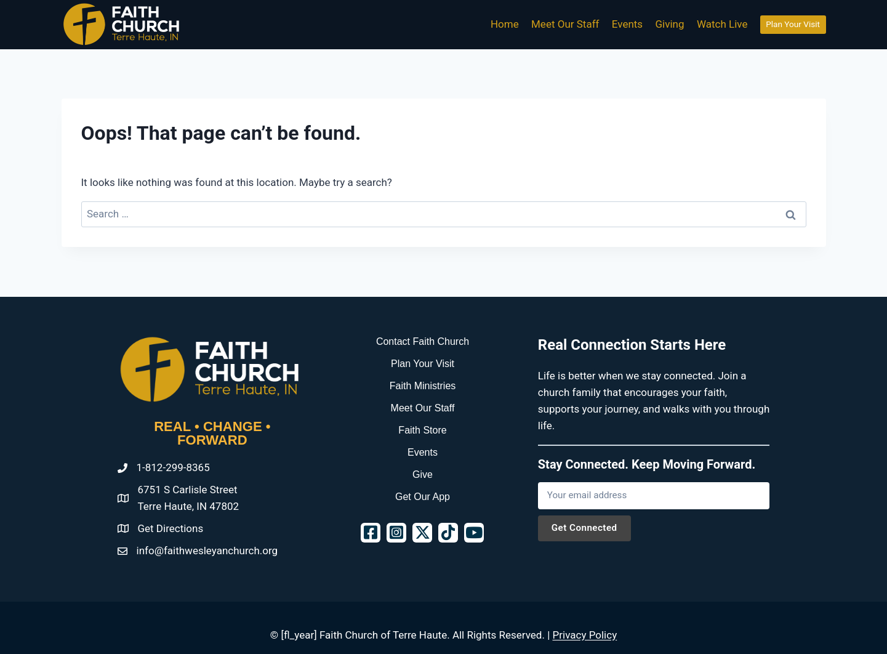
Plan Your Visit (793, 24)
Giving (670, 24)
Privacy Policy (585, 635)
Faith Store (422, 430)
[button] (370, 533)
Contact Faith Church (422, 341)
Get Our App (422, 496)
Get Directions (171, 528)
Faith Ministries (423, 386)
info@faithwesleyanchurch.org (207, 550)
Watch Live (722, 24)
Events (627, 24)
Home (505, 24)
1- (141, 467)
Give (422, 474)
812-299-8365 (177, 467)
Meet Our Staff (565, 24)
